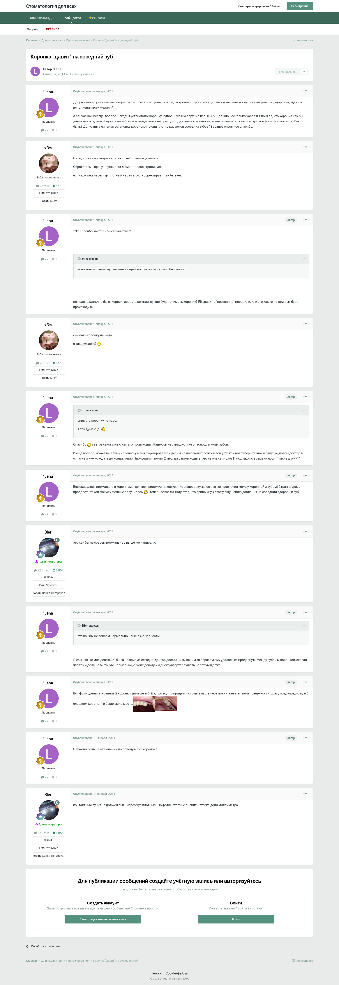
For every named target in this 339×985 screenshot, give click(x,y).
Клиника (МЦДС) (42, 18)
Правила (52, 29)
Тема (156, 973)
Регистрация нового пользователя (103, 919)
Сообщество (71, 19)
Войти (236, 919)
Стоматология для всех (51, 6)
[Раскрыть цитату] (79, 259)
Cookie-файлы (177, 973)
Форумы (32, 29)
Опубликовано (93, 91)
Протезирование (81, 74)
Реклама (98, 18)
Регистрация (299, 6)
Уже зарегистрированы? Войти (260, 6)
